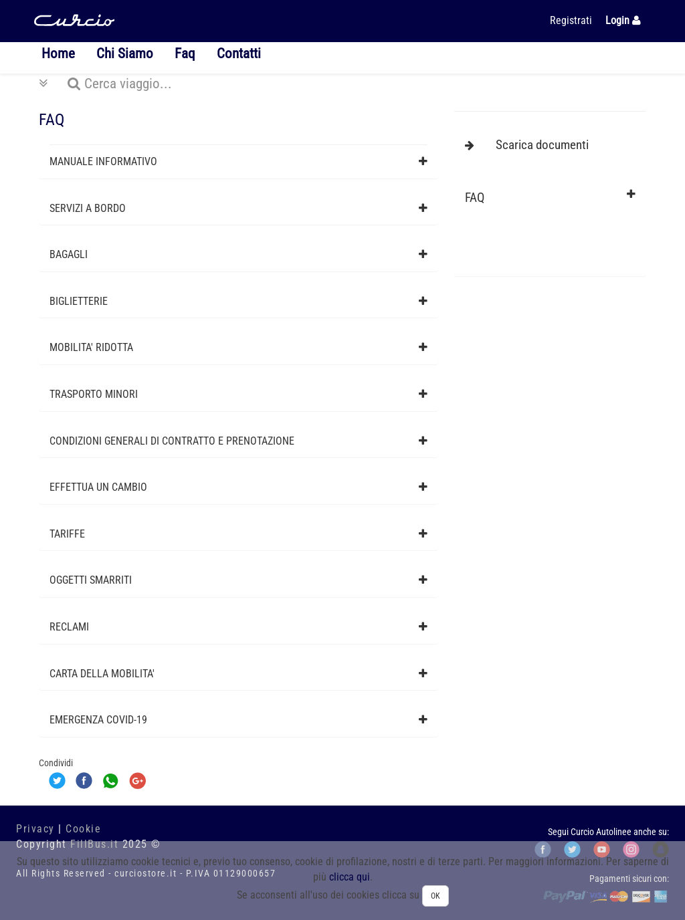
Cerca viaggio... (105, 84)
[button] (238, 162)
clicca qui (349, 877)
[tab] (238, 162)
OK (435, 896)
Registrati (571, 20)
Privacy (35, 828)
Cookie (83, 828)
